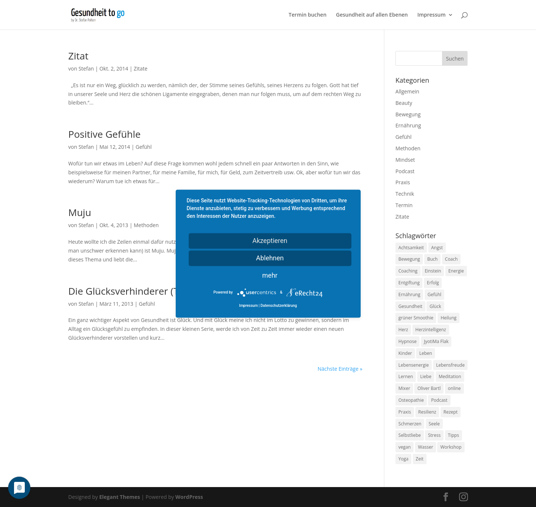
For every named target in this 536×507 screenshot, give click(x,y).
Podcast (405, 171)
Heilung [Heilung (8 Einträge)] (448, 318)
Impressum (431, 15)
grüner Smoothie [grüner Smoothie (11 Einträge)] (415, 318)
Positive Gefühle (104, 134)
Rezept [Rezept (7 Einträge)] (451, 412)
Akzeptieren (269, 240)
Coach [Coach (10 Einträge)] (451, 259)
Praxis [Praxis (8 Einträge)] (404, 412)
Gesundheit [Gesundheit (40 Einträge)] (410, 306)
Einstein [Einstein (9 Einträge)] (433, 271)
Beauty (403, 102)
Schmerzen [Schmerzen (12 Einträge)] (409, 424)
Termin (403, 205)
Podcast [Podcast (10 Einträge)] (439, 400)
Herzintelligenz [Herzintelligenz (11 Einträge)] (430, 329)
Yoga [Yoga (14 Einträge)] (403, 459)
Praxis (402, 182)
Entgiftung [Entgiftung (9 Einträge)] (408, 283)
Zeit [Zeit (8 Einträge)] (420, 459)
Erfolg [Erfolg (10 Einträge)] (433, 283)
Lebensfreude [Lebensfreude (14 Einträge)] (450, 365)
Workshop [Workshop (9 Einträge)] (450, 447)
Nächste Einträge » (339, 368)
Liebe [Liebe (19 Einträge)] (425, 376)
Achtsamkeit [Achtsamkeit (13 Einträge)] (411, 247)
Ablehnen (270, 258)
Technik (404, 193)
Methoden (146, 225)
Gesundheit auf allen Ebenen (372, 15)
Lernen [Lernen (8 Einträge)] (405, 376)
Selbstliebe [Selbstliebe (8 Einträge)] (409, 435)
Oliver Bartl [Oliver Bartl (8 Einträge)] (429, 388)
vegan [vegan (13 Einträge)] (404, 447)
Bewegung (408, 114)
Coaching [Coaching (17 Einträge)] (407, 271)
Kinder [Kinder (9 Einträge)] (405, 353)
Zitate (141, 68)
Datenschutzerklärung (278, 306)
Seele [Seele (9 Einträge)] (434, 424)
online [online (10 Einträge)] (454, 388)
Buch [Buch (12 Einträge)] (432, 259)
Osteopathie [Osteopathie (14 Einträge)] (411, 400)
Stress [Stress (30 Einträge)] (434, 435)
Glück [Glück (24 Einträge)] (435, 306)
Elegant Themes (119, 496)
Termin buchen (307, 15)
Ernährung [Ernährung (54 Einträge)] (409, 294)
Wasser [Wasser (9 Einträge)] (425, 447)
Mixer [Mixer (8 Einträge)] (404, 388)
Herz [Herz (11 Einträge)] (403, 329)
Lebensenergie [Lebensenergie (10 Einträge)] (413, 365)
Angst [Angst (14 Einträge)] (437, 247)
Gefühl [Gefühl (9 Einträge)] (434, 294)
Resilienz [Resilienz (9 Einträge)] (427, 412)
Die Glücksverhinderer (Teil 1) (134, 291)
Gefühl (144, 146)
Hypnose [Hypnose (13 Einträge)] (407, 341)
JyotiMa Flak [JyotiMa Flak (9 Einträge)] (436, 341)
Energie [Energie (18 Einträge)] (456, 271)
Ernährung (408, 125)
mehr (269, 275)
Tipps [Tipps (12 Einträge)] (453, 435)
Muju (79, 212)
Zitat (78, 55)
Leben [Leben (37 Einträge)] (425, 353)
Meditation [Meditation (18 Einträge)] (450, 376)
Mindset (405, 159)
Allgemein (407, 91)
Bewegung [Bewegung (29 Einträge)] (409, 259)
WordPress (189, 496)
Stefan (86, 68)
